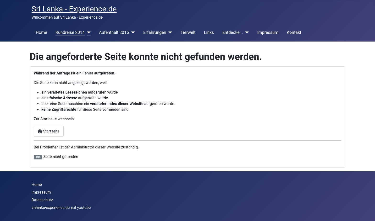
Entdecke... (232, 32)
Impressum (267, 32)
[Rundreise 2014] (88, 32)
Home (41, 32)
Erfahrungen (154, 32)
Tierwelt (188, 32)
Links (209, 32)
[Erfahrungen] (169, 32)
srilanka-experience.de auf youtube (61, 207)
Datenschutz (42, 200)
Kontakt (294, 32)
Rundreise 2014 (70, 32)
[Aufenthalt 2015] (132, 32)
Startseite (49, 131)
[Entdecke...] (246, 32)
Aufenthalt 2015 (114, 32)
